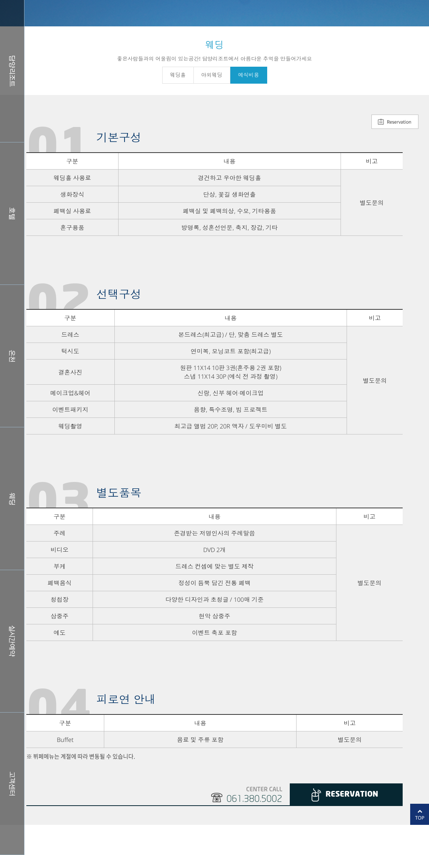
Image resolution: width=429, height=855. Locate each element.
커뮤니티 (12, 784)
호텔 (12, 213)
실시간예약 (12, 641)
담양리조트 (12, 71)
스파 (12, 356)
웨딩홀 (12, 498)
